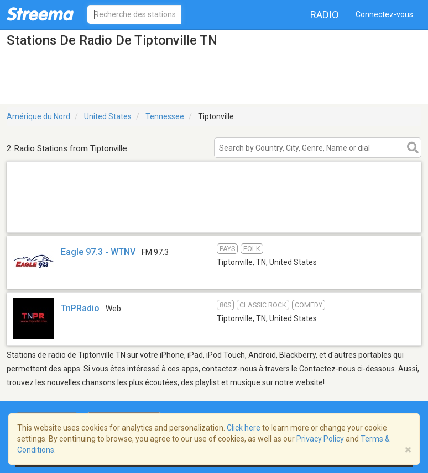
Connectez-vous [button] (384, 14)
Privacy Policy (320, 438)
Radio (324, 14)
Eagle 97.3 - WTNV (98, 252)
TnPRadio (80, 308)
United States (108, 116)
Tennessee (164, 116)
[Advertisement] (214, 218)
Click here (243, 427)
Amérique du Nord (38, 116)
